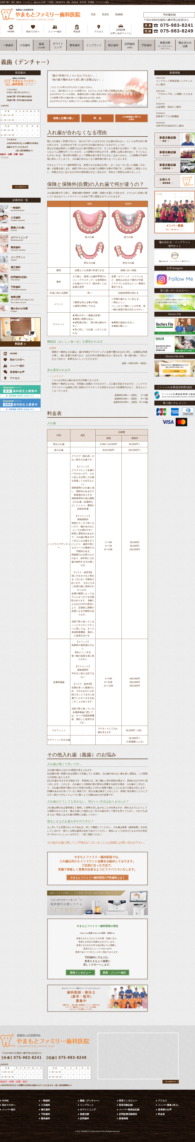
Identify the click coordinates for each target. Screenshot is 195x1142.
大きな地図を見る (20, 187)
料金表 (76, 29)
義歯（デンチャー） (90, 1100)
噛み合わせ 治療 (185, 44)
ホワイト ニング (58, 45)
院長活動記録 (126, 1105)
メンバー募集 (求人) (168, 1105)
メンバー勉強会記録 (129, 1109)
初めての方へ (33, 29)
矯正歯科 (113, 45)
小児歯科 (25, 45)
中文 (93, 14)
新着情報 (123, 1118)
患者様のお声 (14, 372)
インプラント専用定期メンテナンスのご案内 (174, 81)
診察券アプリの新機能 (174, 114)
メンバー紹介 (55, 29)
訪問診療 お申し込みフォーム (120, 29)
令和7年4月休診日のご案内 (174, 124)
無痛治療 (165, 45)
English (119, 14)
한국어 (105, 14)
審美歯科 (75, 45)
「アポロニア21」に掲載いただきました (174, 94)
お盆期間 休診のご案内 (174, 105)
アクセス (98, 29)
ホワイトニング (88, 1109)
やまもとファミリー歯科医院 (40, 14)
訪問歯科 (130, 46)
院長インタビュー (128, 1100)
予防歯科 (146, 45)
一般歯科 (8, 45)
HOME (11, 29)
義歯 (41, 46)
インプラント (94, 45)
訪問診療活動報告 (128, 1114)
